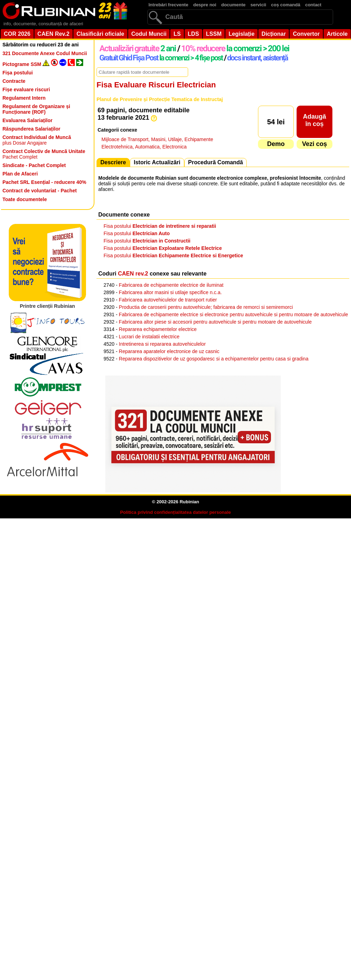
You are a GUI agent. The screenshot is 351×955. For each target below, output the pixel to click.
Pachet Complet (43, 154)
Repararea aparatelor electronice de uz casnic (169, 351)
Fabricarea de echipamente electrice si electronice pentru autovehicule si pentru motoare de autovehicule (233, 314)
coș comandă (285, 4)
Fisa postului (160, 226)
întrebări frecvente (168, 4)
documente (233, 4)
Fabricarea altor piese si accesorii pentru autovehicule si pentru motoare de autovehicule (215, 322)
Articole (337, 34)
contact (313, 4)
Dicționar (273, 34)
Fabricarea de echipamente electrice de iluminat (171, 285)
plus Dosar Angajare (36, 140)
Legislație (241, 34)
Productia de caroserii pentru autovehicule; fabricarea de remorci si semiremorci (206, 307)
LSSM (213, 34)
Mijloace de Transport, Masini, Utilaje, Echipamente (157, 139)
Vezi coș (314, 143)
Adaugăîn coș (314, 120)
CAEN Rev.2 (53, 34)
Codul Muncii (148, 34)
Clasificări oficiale (100, 34)
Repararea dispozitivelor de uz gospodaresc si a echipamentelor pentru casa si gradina (214, 359)
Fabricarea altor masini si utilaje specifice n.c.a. (170, 292)
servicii (258, 4)
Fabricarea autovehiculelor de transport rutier (168, 300)
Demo (276, 143)
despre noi (204, 4)
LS (176, 34)
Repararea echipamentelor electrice (158, 329)
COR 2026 (17, 34)
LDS (193, 34)
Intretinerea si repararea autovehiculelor (162, 344)
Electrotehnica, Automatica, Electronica (144, 147)
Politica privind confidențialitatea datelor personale (175, 512)
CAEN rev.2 (133, 274)
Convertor (306, 34)
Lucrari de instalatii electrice (149, 336)
